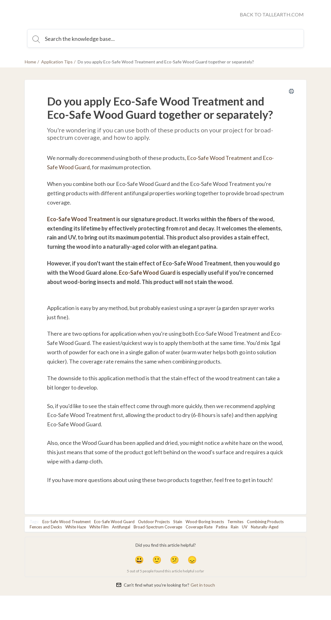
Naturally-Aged (264, 526)
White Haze (75, 526)
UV (244, 526)
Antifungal (121, 526)
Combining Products (265, 521)
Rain (235, 526)
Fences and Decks (46, 526)
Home (30, 61)
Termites (235, 521)
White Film (99, 526)
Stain (177, 521)
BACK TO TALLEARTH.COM (272, 14)
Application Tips (57, 61)
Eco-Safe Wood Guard (147, 272)
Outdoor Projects (154, 521)
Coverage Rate (199, 526)
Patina (221, 526)
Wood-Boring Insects (205, 521)
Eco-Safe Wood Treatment (219, 157)
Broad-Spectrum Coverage (158, 526)
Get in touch (203, 585)
